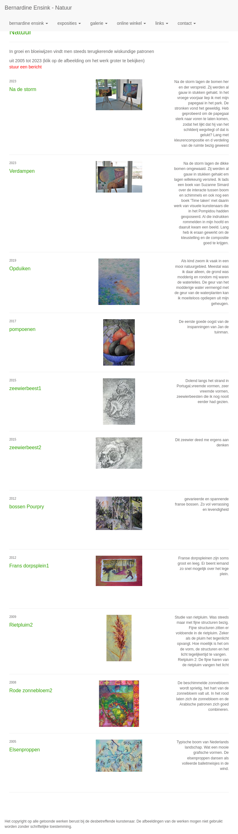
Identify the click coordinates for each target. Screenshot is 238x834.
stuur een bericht (25, 66)
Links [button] (161, 23)
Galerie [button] (99, 23)
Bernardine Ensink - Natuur (38, 8)
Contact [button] (187, 23)
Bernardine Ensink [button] (28, 23)
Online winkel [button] (131, 23)
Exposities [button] (69, 23)
